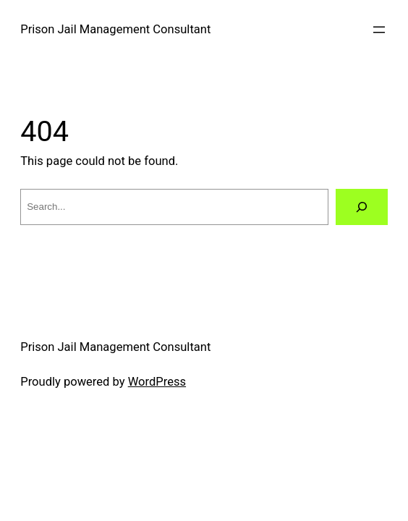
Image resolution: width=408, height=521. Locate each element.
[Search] (362, 207)
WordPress (157, 382)
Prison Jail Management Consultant (115, 29)
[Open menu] (379, 29)
